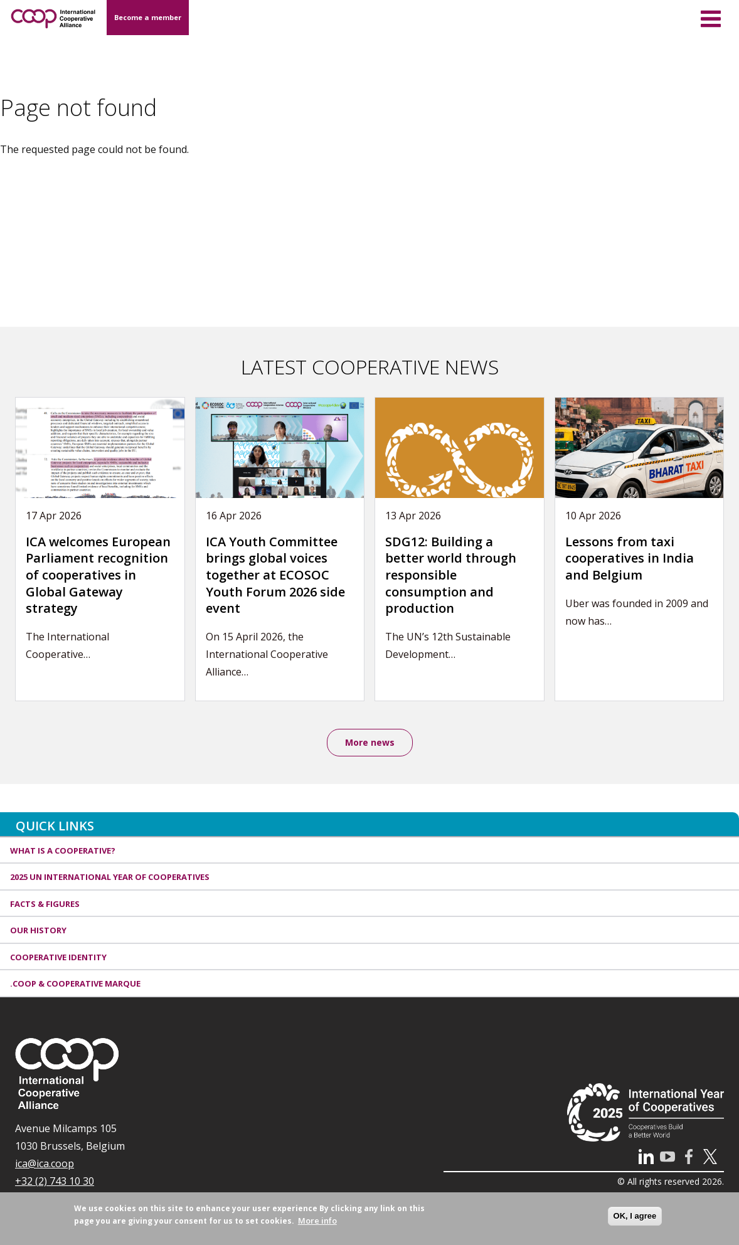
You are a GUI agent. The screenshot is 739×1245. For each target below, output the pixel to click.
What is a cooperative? (62, 850)
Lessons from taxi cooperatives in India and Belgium (629, 558)
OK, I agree (635, 1221)
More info (317, 1226)
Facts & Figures (45, 903)
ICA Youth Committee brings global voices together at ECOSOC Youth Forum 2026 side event (275, 575)
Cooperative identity (58, 957)
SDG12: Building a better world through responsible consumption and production (450, 575)
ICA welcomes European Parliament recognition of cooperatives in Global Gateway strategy (98, 575)
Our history (38, 930)
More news (370, 742)
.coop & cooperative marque (75, 983)
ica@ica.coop (44, 1163)
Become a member (147, 17)
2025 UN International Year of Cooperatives (110, 876)
